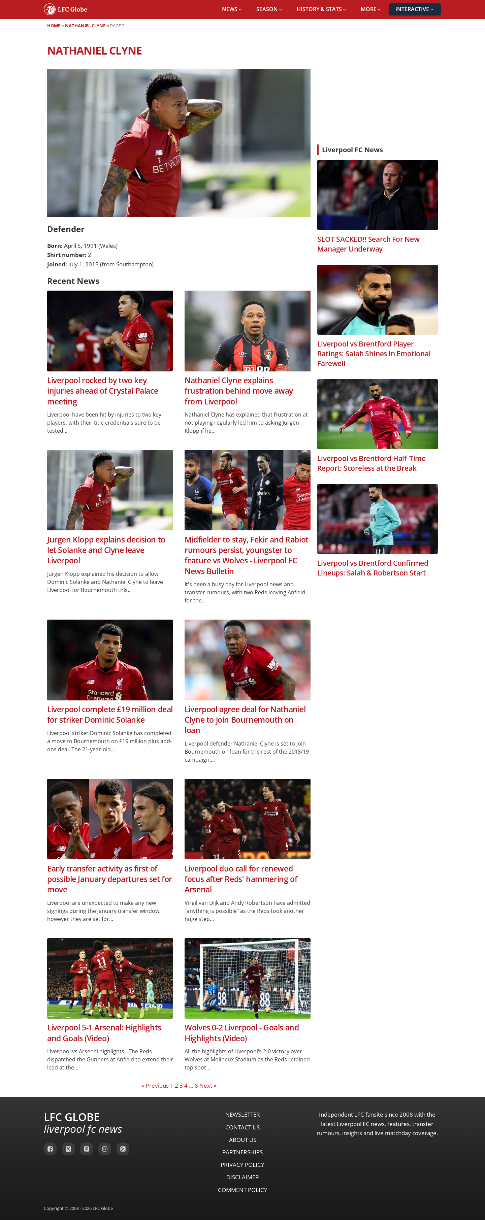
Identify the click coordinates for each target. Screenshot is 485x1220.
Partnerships (242, 1152)
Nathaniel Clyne (85, 26)
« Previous (155, 1085)
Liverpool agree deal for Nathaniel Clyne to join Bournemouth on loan (245, 720)
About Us (242, 1140)
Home (53, 26)
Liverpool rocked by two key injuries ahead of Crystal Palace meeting (102, 391)
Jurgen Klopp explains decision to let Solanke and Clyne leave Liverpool (106, 550)
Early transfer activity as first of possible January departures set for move (109, 879)
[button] (232, 9)
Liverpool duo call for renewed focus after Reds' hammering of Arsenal (241, 879)
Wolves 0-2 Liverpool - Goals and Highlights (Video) (242, 1032)
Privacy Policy (242, 1164)
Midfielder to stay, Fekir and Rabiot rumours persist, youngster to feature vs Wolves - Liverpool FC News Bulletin (247, 555)
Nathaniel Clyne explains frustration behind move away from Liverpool (239, 391)
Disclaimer (242, 1177)
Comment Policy (242, 1190)
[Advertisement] (377, 89)
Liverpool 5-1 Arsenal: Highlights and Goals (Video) (104, 1032)
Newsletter (242, 1114)
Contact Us (242, 1127)
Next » (207, 1085)
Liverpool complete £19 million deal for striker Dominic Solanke (110, 714)
